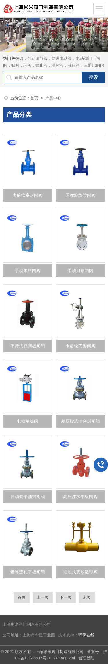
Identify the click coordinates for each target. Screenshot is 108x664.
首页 (34, 98)
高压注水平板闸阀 (80, 496)
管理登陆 (86, 658)
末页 (87, 597)
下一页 (66, 597)
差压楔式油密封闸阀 (80, 421)
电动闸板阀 (27, 421)
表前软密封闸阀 (27, 195)
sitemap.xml (64, 658)
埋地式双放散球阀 (80, 571)
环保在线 (86, 635)
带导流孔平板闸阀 (27, 571)
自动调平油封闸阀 (27, 496)
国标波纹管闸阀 (80, 195)
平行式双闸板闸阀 (27, 345)
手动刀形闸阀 (80, 270)
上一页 (43, 597)
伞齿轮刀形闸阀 (80, 345)
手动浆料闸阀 (28, 270)
